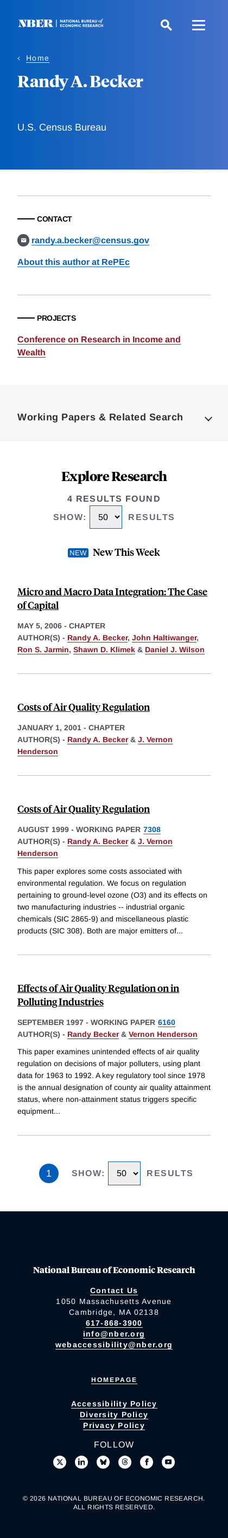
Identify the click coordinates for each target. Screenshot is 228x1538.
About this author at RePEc (73, 262)
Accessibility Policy (114, 1403)
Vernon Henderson (163, 1034)
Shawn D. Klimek (104, 649)
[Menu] (199, 25)
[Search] (166, 25)
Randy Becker (93, 1034)
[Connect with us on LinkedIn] (81, 1462)
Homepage (114, 1380)
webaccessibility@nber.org (114, 1344)
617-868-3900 (114, 1323)
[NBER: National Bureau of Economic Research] (63, 24)
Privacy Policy (114, 1425)
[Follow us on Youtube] (168, 1462)
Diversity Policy (114, 1414)
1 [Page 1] (49, 1173)
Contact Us (114, 1290)
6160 (166, 1022)
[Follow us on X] (59, 1462)
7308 (152, 829)
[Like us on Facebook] (146, 1462)
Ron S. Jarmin (43, 649)
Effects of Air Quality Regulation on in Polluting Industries (98, 994)
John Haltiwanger (164, 637)
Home (37, 58)
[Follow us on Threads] (124, 1462)
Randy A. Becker (97, 637)
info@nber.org (114, 1333)
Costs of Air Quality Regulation (83, 706)
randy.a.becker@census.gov (90, 240)
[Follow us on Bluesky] (103, 1462)
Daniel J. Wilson (175, 649)
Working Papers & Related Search (100, 417)
